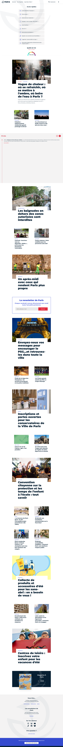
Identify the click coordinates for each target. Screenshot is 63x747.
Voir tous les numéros (41, 684)
